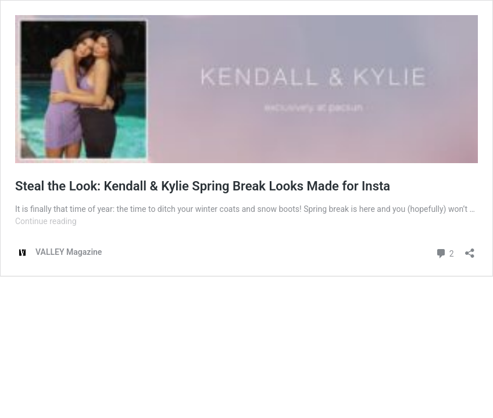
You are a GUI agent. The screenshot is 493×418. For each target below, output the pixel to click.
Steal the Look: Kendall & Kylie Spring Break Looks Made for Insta (202, 186)
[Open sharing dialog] (470, 249)
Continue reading (46, 221)
